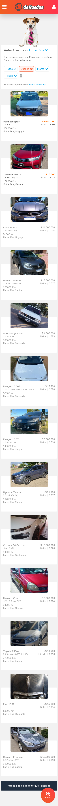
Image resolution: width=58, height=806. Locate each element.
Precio (12, 76)
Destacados (37, 84)
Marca (43, 69)
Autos (11, 69)
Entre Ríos (39, 50)
